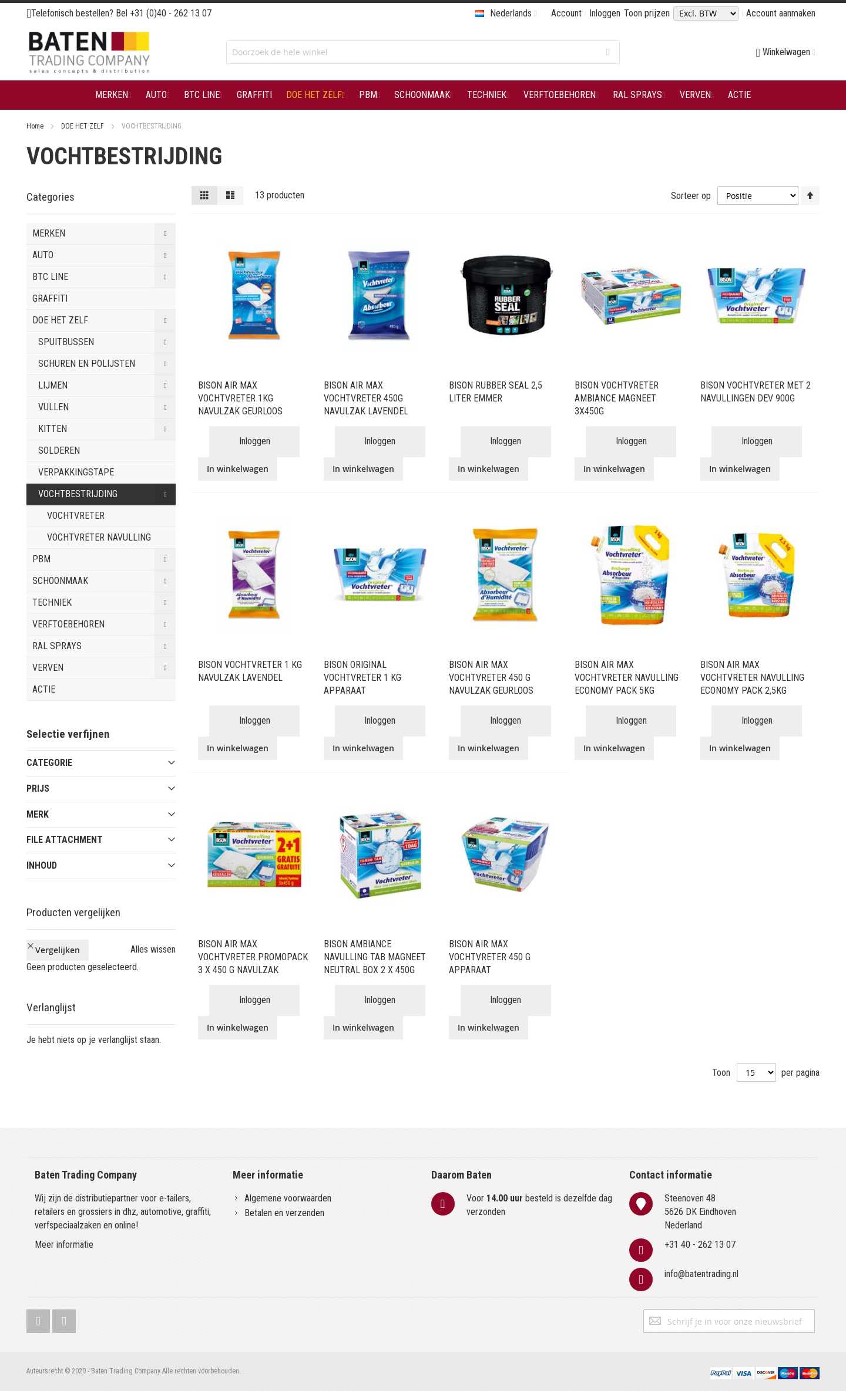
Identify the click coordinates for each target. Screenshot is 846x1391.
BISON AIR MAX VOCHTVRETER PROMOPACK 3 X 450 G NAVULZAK (253, 956)
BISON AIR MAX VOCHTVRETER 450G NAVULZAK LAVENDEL (366, 398)
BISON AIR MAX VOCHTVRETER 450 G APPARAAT (490, 956)
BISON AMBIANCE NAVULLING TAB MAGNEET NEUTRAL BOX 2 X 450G (375, 956)
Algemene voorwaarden (287, 1198)
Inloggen (604, 13)
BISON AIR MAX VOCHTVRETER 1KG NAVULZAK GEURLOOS (240, 398)
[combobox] (422, 52)
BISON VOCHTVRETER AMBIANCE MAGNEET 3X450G (617, 398)
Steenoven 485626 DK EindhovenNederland (700, 1212)
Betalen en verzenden (284, 1212)
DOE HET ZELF (83, 126)
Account (566, 13)
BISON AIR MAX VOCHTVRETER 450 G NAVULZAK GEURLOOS (491, 677)
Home (35, 126)
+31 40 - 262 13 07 (700, 1244)
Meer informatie (64, 1244)
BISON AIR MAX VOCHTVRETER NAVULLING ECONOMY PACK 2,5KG (752, 677)
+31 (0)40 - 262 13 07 (171, 13)
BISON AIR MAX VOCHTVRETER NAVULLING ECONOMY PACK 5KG (627, 677)
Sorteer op (691, 195)
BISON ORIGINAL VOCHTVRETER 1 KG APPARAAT (362, 677)
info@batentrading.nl (701, 1273)
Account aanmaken (780, 13)
